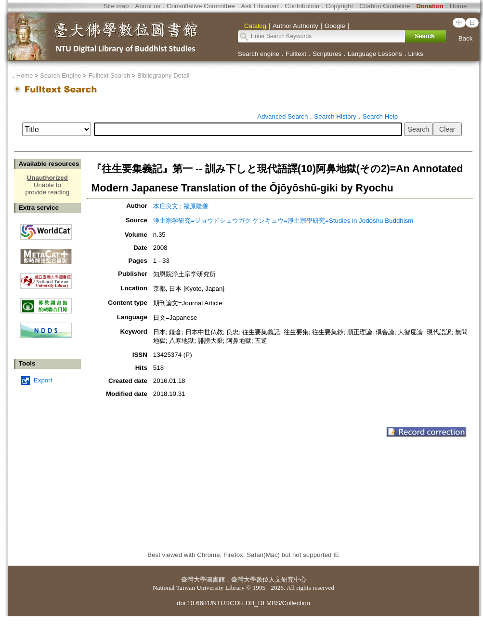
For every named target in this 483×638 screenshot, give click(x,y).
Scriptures (327, 53)
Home (458, 6)
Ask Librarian (260, 6)
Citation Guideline (384, 6)
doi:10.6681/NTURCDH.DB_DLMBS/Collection (243, 603)
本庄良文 (165, 206)
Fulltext (296, 53)
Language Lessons (375, 53)
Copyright (339, 6)
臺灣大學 (193, 579)
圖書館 (215, 579)
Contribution (302, 6)
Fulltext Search (109, 75)
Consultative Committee (201, 6)
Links (415, 53)
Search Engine (60, 75)
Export (43, 380)
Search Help (380, 116)
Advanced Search (282, 116)
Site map (116, 6)
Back (465, 38)
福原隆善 (196, 206)
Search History (335, 116)
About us (147, 6)
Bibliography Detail (163, 75)
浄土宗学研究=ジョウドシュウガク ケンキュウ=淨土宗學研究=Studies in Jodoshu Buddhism (283, 220)
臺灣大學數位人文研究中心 (268, 579)
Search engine (258, 53)
